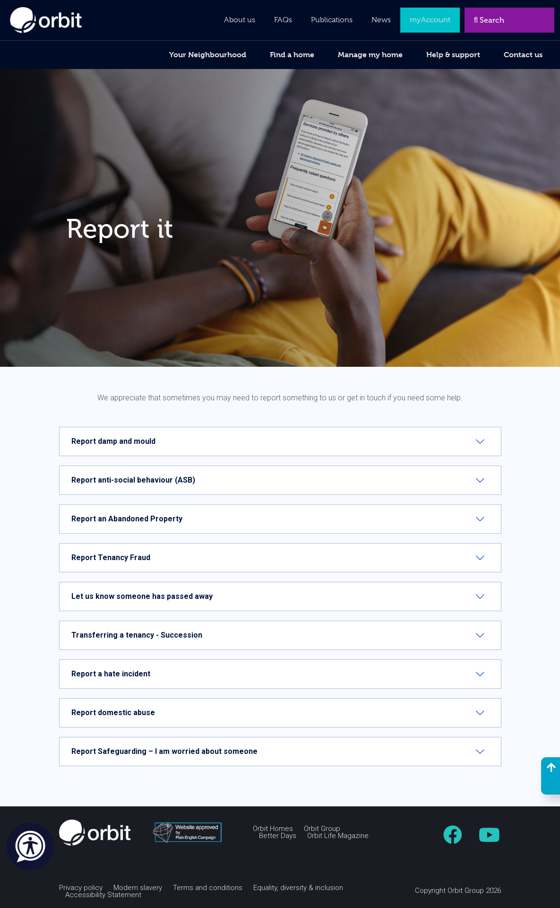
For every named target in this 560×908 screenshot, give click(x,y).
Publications (332, 20)
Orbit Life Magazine (338, 835)
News (381, 20)
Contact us (523, 54)
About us (239, 20)
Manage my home (370, 54)
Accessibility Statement (103, 895)
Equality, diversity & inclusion (298, 887)
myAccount (430, 20)
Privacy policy (81, 887)
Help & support (453, 54)
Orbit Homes (273, 828)
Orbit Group (322, 828)
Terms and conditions (207, 887)
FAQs (283, 20)
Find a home (292, 54)
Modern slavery (137, 887)
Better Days (277, 835)
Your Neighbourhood (207, 54)
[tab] (280, 441)
